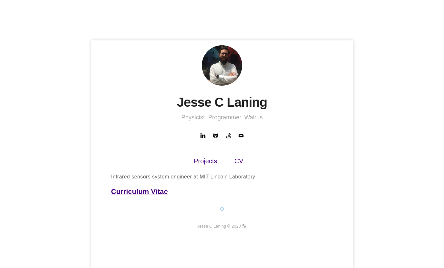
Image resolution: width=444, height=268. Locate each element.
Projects (205, 161)
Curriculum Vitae (139, 192)
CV (238, 161)
